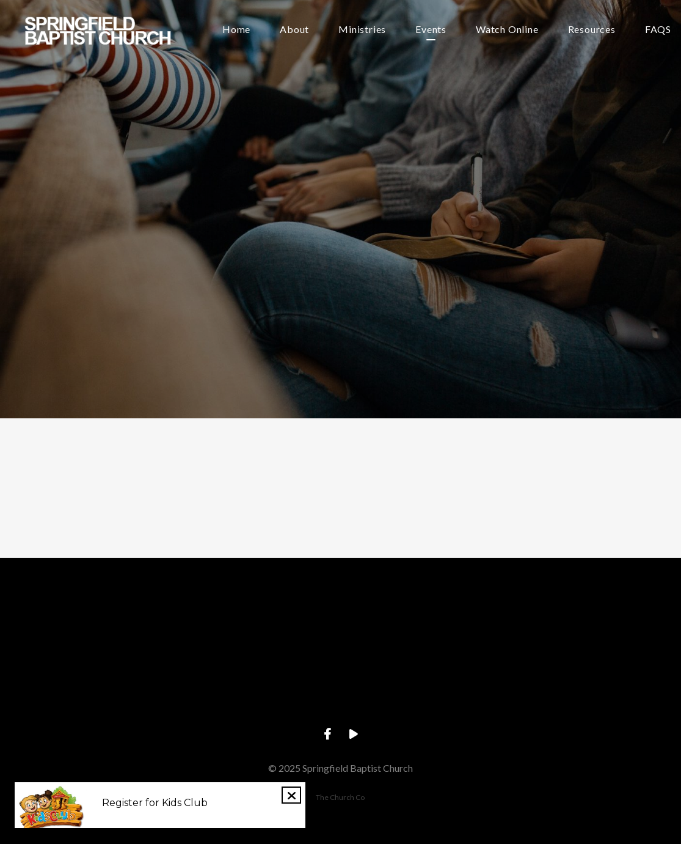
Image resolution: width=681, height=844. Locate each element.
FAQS (658, 29)
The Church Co (340, 797)
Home (236, 29)
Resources (592, 29)
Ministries (362, 29)
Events (430, 29)
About (294, 29)
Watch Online (507, 29)
